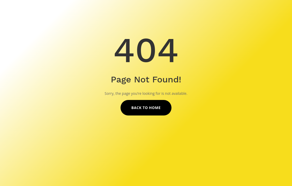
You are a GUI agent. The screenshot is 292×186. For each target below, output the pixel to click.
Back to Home (146, 107)
